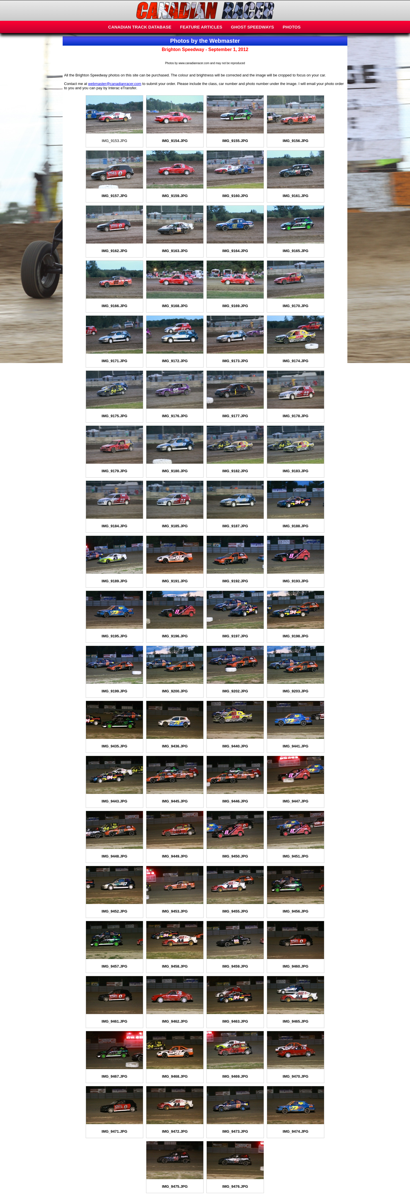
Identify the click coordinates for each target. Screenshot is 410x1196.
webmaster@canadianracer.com (115, 84)
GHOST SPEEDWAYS (252, 27)
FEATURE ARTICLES (201, 27)
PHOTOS (292, 27)
